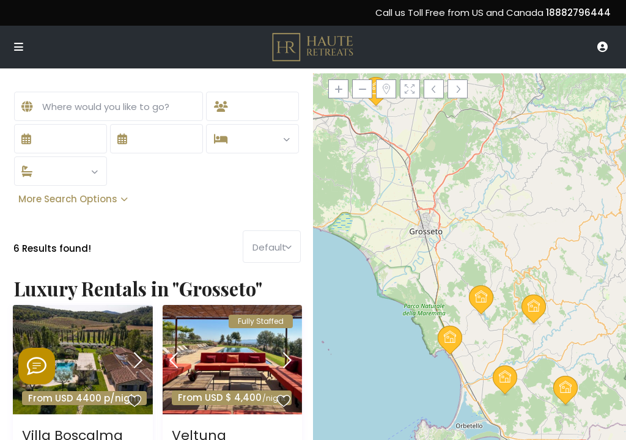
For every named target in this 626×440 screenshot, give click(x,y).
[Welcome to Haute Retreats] (36, 366)
